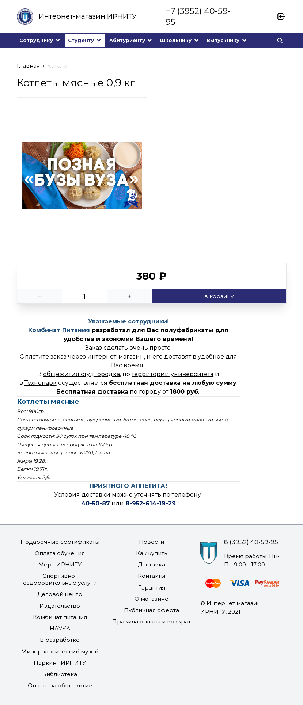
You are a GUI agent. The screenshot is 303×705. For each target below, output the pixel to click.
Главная (28, 65)
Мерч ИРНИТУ (60, 564)
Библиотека (59, 674)
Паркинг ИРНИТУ (60, 662)
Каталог (58, 65)
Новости (151, 541)
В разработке (60, 639)
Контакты (151, 575)
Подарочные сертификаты (59, 541)
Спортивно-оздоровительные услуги (60, 579)
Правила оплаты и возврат (151, 621)
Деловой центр (59, 594)
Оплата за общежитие (60, 685)
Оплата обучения (60, 553)
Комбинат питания (60, 617)
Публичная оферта (151, 610)
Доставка (151, 564)
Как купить (151, 553)
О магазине (151, 598)
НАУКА (60, 628)
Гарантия (151, 587)
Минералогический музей (59, 651)
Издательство (59, 605)
